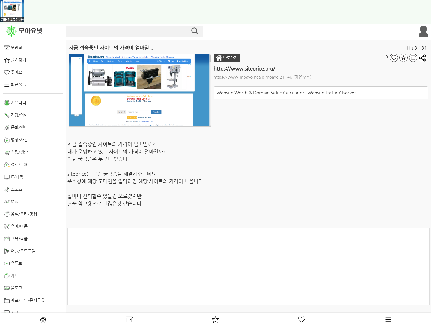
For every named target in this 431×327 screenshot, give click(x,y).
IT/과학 (13, 177)
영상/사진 (16, 140)
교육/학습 (16, 239)
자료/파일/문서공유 (24, 300)
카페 (11, 276)
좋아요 (13, 72)
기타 (11, 313)
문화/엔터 (16, 127)
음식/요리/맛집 (20, 214)
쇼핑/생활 (16, 152)
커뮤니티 (15, 103)
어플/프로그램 (19, 251)
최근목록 (15, 85)
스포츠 (13, 189)
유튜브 (13, 263)
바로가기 (226, 58)
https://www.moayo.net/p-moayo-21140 (253, 76)
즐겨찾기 (15, 60)
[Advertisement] (248, 266)
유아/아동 (16, 226)
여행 (11, 202)
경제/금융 (16, 164)
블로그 (13, 288)
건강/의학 (16, 115)
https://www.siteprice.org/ (244, 68)
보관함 (13, 48)
